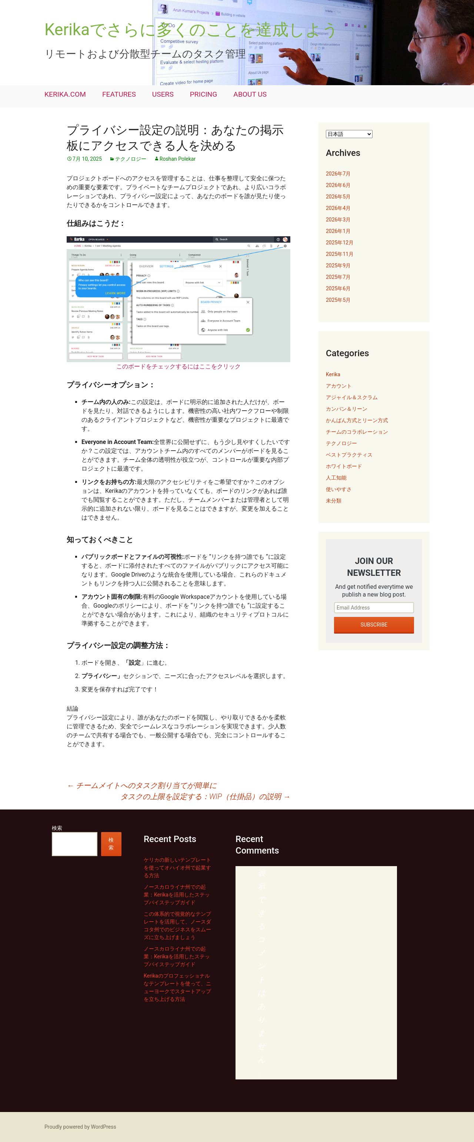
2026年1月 (338, 231)
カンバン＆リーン (346, 409)
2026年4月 (338, 208)
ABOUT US (250, 94)
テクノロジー (130, 159)
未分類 (333, 501)
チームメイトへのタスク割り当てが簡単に (142, 785)
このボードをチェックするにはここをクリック (178, 366)
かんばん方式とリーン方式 (357, 420)
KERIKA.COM (65, 94)
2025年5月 (338, 300)
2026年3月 (338, 220)
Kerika (333, 374)
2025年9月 (338, 265)
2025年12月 (340, 243)
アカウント (339, 386)
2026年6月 (338, 185)
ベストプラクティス (349, 455)
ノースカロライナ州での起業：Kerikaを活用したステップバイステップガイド (177, 894)
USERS (163, 94)
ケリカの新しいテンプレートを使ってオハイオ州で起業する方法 (177, 867)
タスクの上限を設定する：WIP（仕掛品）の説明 (205, 796)
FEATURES (119, 94)
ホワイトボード (344, 466)
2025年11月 (340, 254)
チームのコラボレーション (357, 432)
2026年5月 (338, 197)
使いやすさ (339, 489)
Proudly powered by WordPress (80, 1127)
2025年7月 (338, 277)
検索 (57, 828)
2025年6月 (338, 288)
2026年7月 (338, 174)
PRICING (203, 94)
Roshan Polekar (178, 159)
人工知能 (336, 478)
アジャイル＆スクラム (352, 397)
